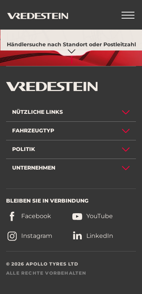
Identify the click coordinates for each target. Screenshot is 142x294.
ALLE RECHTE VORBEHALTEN (46, 273)
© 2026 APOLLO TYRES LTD (42, 264)
